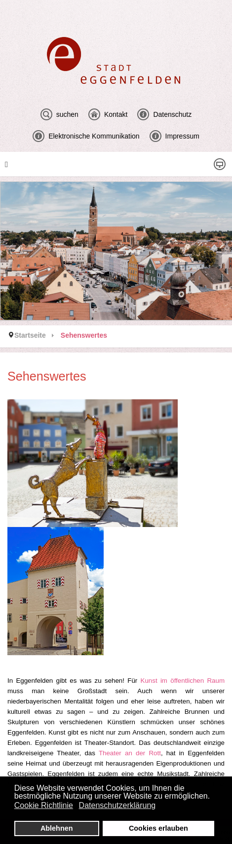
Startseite (30, 335)
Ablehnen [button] (56, 828)
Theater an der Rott (130, 753)
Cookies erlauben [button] (158, 828)
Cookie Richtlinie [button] (43, 805)
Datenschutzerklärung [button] (117, 805)
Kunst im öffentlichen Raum (183, 680)
